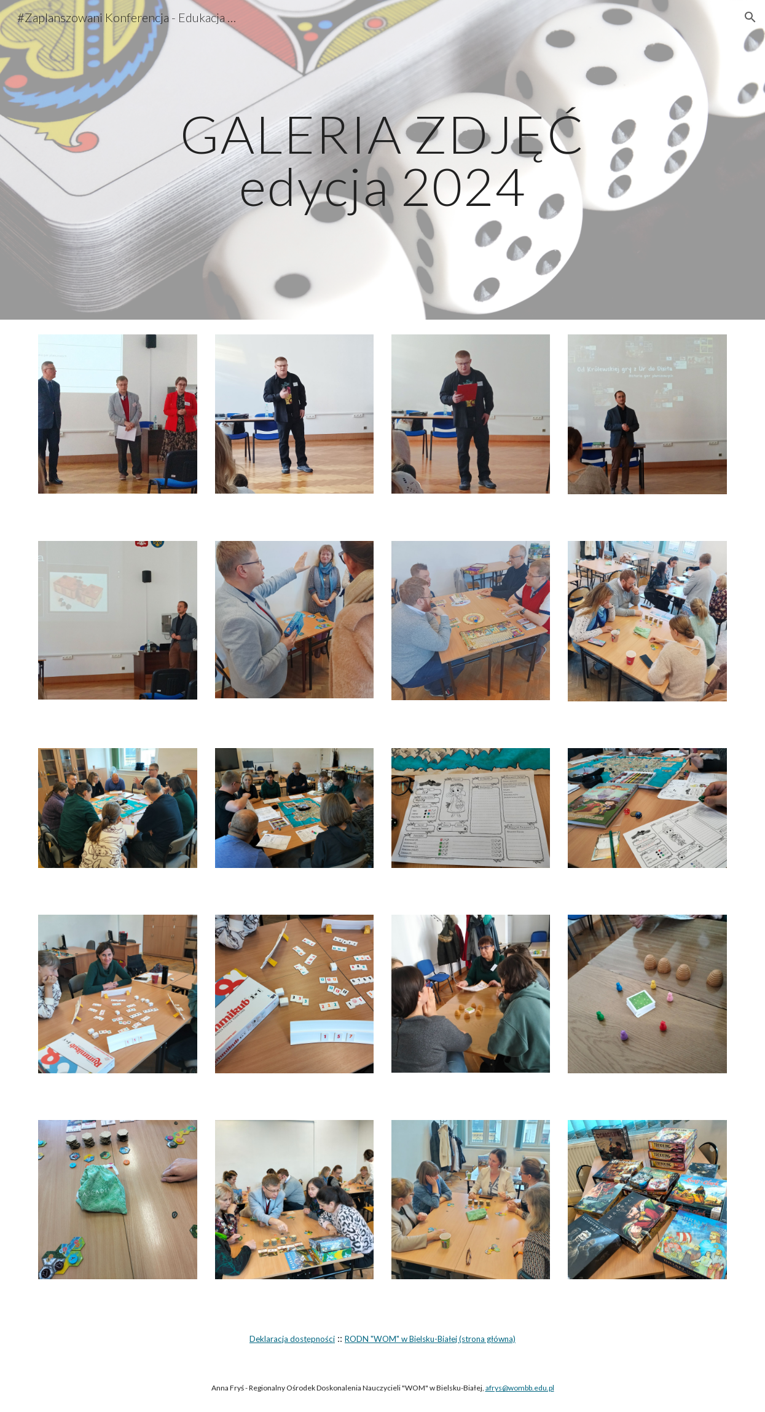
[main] (382, 160)
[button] (750, 17)
